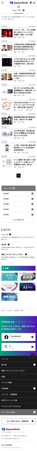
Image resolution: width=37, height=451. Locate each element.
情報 (15, 37)
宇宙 (19, 66)
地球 (15, 66)
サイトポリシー (6, 436)
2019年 (16, 310)
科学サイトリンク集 (9, 400)
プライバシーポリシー (20, 436)
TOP (2, 310)
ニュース (9, 310)
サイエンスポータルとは (11, 406)
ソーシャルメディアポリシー (10, 438)
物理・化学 (17, 52)
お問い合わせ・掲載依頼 (19, 421)
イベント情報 (6, 382)
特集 (3, 376)
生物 (23, 52)
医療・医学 (17, 95)
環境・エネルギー (19, 110)
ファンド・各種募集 (9, 394)
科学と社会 (21, 37)
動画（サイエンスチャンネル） (13, 370)
